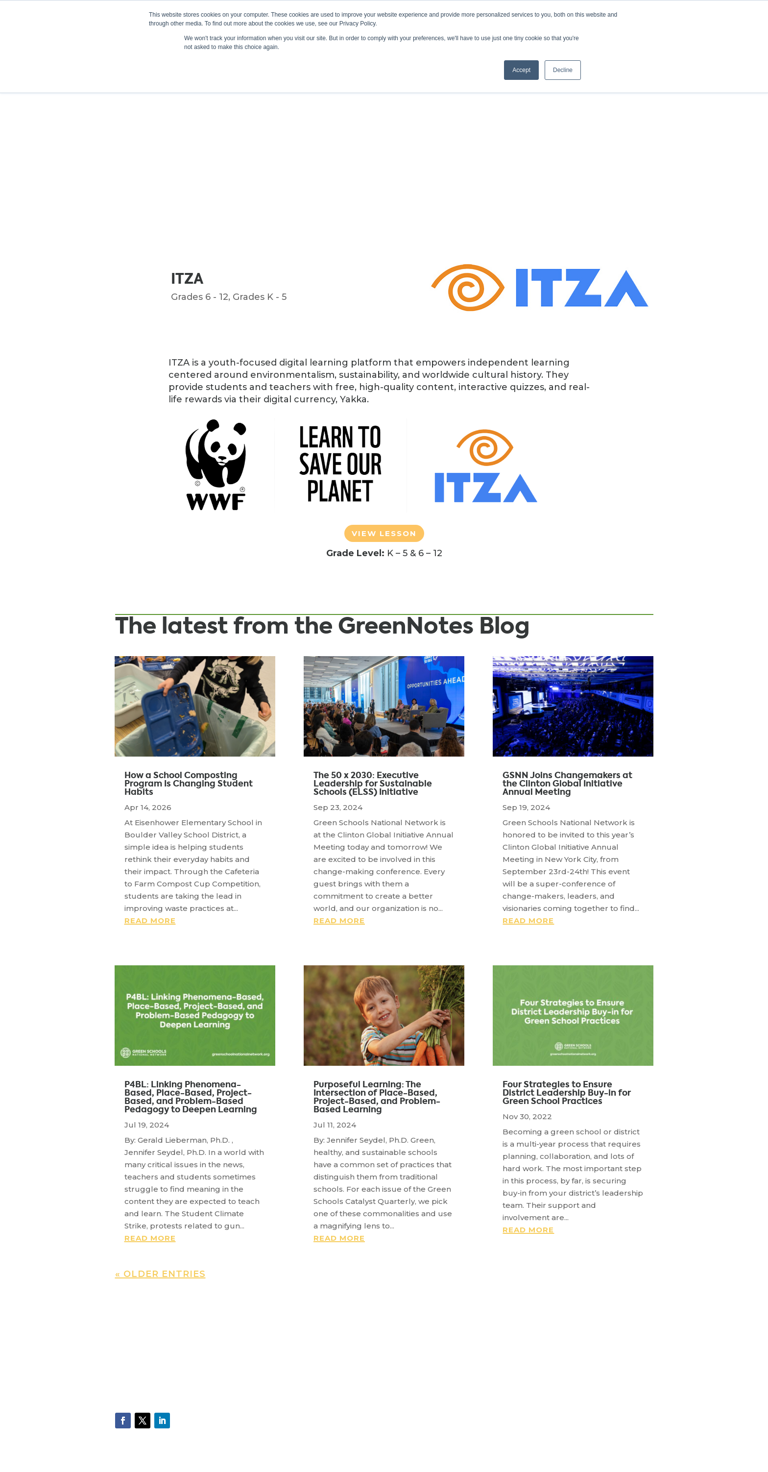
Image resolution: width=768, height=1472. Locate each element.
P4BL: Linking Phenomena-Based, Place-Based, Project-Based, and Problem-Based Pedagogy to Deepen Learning (190, 1097)
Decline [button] (563, 70)
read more (150, 920)
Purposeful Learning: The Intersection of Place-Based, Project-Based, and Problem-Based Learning (376, 1097)
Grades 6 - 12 (199, 297)
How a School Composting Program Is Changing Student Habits (188, 783)
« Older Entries (160, 1274)
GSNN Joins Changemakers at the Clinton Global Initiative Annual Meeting (567, 783)
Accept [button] (521, 70)
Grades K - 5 (260, 297)
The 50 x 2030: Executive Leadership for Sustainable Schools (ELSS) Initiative (372, 783)
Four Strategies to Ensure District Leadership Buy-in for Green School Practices (567, 1093)
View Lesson (384, 533)
